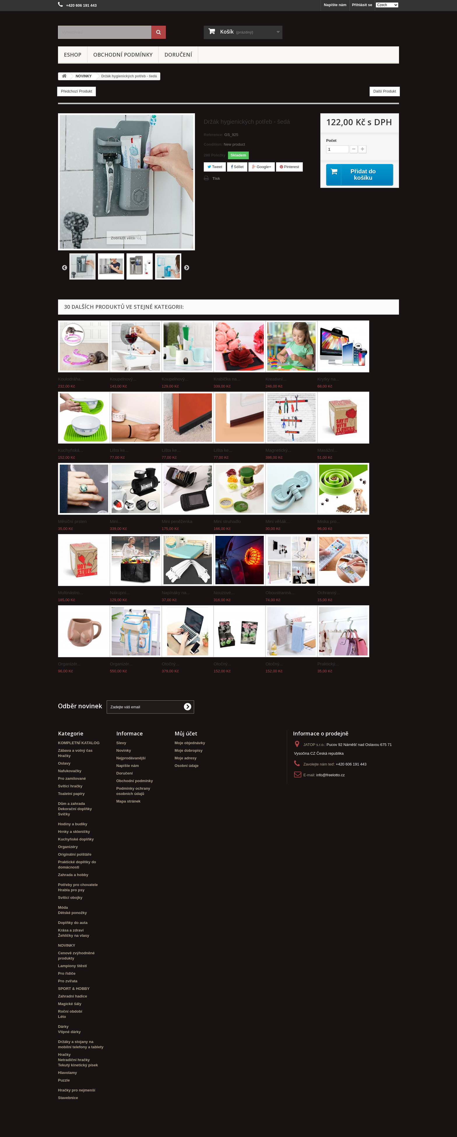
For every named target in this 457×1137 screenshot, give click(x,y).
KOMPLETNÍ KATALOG (79, 743)
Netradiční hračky (74, 1060)
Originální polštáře (75, 854)
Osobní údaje (186, 765)
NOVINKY (66, 945)
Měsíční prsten (72, 521)
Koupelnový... (123, 378)
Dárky (63, 1026)
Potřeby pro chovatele (78, 885)
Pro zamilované (72, 778)
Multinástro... (70, 592)
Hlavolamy (67, 1072)
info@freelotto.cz (330, 775)
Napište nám (335, 5)
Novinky (123, 750)
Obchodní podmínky (122, 54)
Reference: (213, 134)
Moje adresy (185, 758)
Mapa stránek (128, 801)
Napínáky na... (176, 592)
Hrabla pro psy (71, 890)
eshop (72, 54)
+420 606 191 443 (351, 764)
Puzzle (64, 1080)
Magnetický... (278, 450)
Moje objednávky (190, 743)
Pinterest (289, 167)
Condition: (213, 144)
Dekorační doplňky (75, 809)
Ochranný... (328, 592)
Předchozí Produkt (76, 91)
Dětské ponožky (72, 913)
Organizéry (68, 847)
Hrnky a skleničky (74, 831)
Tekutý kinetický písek (78, 1065)
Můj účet (186, 733)
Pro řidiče (66, 973)
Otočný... (170, 663)
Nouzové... (224, 592)
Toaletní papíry (71, 793)
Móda (63, 907)
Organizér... (69, 663)
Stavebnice (68, 1098)
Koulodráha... (71, 378)
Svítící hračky (70, 786)
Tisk (216, 178)
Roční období (70, 1011)
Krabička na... (227, 378)
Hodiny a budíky (72, 824)
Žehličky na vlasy (73, 935)
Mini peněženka (177, 521)
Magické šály (69, 1004)
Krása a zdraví (71, 930)
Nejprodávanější (130, 758)
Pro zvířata (67, 981)
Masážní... (327, 450)
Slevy (121, 743)
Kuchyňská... (70, 450)
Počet (331, 140)
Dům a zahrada (71, 803)
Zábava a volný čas (75, 750)
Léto (62, 1016)
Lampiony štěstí (72, 966)
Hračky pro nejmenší (76, 1090)
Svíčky (64, 814)
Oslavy (64, 763)
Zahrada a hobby (73, 875)
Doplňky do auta (72, 922)
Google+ (261, 167)
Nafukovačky (69, 771)
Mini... (116, 521)
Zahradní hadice (72, 996)
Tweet (215, 167)
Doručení (178, 54)
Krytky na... (328, 378)
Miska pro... (328, 521)
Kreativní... (276, 378)
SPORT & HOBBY (73, 988)
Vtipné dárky (69, 1032)
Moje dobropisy (189, 750)
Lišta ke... (119, 450)
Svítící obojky (70, 897)
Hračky (64, 756)
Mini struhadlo (227, 521)
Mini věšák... (278, 521)
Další (186, 267)
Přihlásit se (362, 5)
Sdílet (237, 167)
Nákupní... (120, 592)
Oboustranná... (280, 592)
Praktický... (328, 663)
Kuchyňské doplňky (76, 839)
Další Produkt (384, 91)
